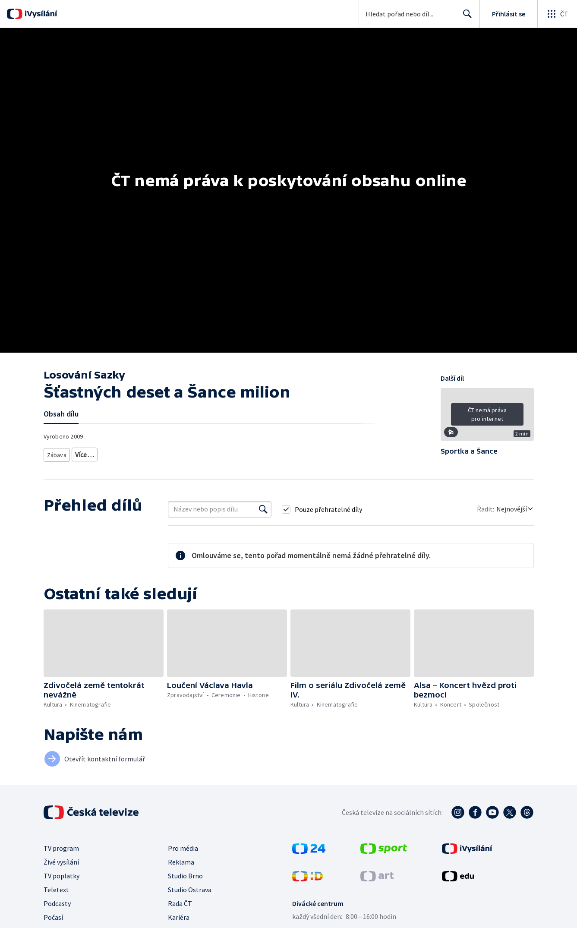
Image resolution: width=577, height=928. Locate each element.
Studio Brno (185, 875)
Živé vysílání (61, 862)
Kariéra (178, 917)
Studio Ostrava (189, 889)
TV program (61, 848)
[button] (487, 417)
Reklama (181, 862)
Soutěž (86, 453)
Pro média (183, 848)
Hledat (465, 17)
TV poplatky (61, 875)
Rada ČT (180, 903)
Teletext (56, 889)
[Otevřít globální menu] (557, 14)
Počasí (53, 917)
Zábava (57, 453)
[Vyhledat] (263, 509)
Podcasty (57, 903)
